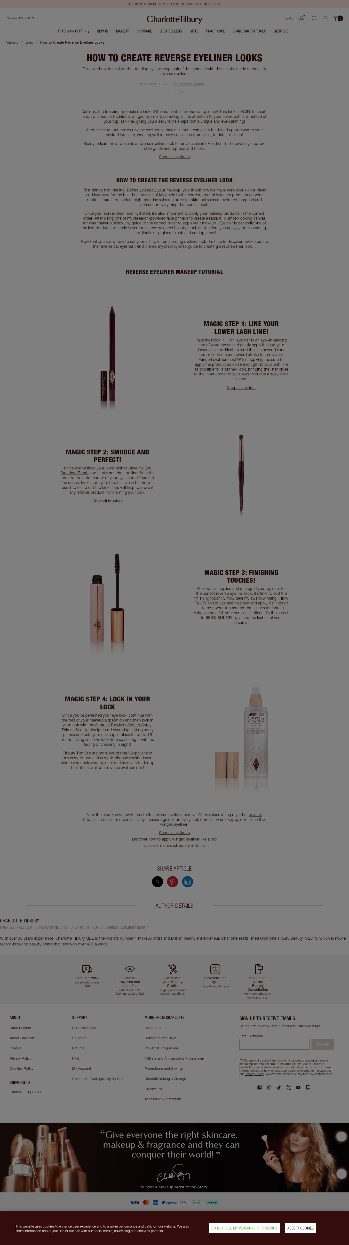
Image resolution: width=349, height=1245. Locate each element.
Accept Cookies (300, 1229)
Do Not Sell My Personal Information (244, 1229)
